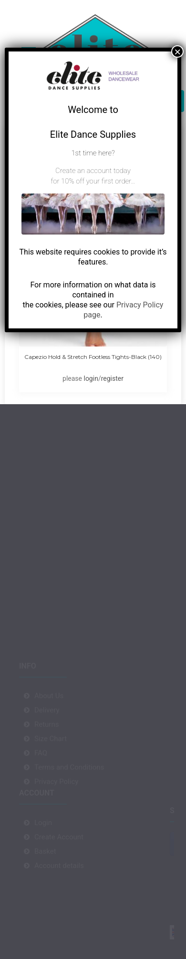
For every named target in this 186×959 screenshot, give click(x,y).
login (90, 378)
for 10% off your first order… (93, 181)
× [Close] (177, 51)
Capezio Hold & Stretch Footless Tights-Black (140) (93, 356)
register (112, 378)
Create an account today (93, 170)
